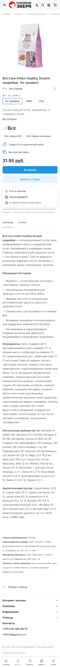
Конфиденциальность (14, 652)
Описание (8, 222)
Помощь (8, 617)
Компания (9, 606)
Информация (11, 611)
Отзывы (22, 222)
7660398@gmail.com (14, 634)
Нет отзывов (15, 88)
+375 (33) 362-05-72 (15, 629)
